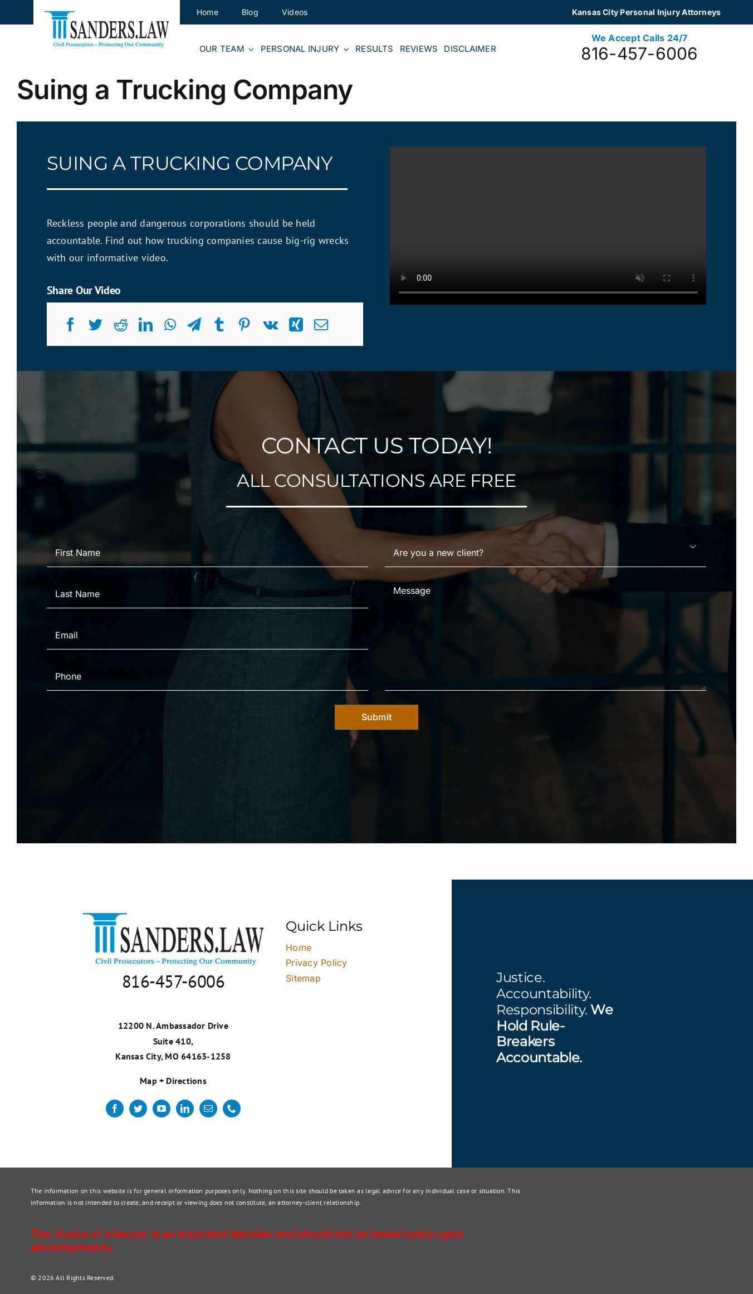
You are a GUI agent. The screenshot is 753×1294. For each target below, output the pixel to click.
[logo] (107, 15)
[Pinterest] (244, 325)
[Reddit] (120, 325)
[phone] (232, 1108)
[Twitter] (95, 325)
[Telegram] (194, 325)
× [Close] (698, 744)
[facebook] (115, 1108)
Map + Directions (173, 1080)
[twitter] (138, 1108)
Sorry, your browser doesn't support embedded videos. (548, 226)
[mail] (208, 1108)
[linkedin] (185, 1108)
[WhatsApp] (170, 325)
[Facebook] (70, 325)
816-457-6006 (639, 53)
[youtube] (161, 1108)
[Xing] (296, 325)
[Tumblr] (219, 325)
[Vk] (270, 325)
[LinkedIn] (145, 325)
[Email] (321, 325)
